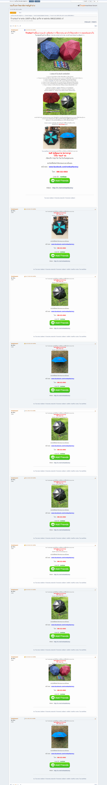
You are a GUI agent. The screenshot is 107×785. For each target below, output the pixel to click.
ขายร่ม (49, 122)
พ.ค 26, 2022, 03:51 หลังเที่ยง (30, 29)
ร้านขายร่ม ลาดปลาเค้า (60, 197)
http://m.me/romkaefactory (62, 188)
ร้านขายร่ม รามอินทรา (70, 197)
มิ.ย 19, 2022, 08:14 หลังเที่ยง (30, 718)
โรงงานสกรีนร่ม (45, 151)
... (19, 25)
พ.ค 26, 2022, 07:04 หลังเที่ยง (30, 209)
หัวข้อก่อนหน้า (87, 22)
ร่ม (63, 33)
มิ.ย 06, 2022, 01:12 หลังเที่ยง (30, 656)
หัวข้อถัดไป (94, 22)
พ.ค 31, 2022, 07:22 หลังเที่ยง (30, 410)
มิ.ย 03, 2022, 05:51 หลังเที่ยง (30, 545)
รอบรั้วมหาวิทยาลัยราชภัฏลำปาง (22, 6)
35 (20, 25)
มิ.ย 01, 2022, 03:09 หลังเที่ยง (30, 477)
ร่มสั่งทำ (58, 87)
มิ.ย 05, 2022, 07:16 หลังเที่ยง (30, 589)
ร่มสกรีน (51, 80)
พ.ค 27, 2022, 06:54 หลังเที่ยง (30, 276)
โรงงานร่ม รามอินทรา (49, 197)
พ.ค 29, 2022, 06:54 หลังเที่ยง (30, 343)
